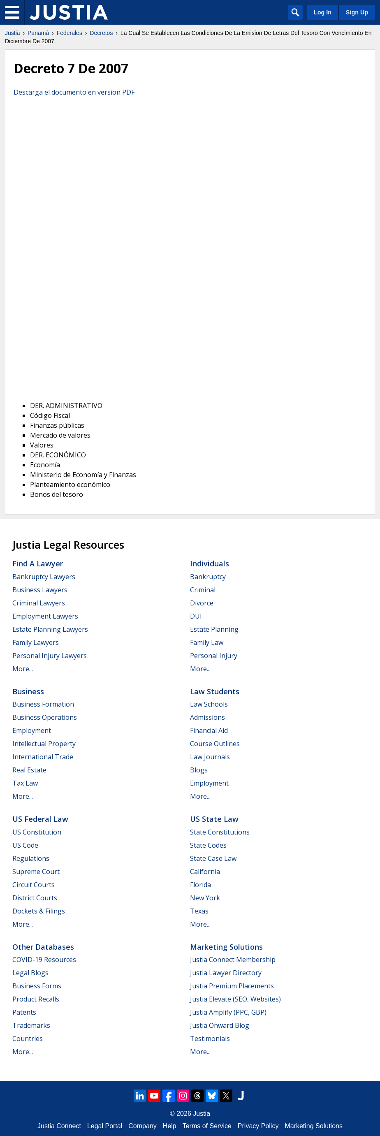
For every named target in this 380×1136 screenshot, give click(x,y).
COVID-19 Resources (44, 959)
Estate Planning (214, 629)
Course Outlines (215, 743)
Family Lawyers (35, 642)
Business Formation (43, 704)
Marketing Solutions (226, 947)
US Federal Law (40, 819)
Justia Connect (59, 1125)
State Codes (208, 845)
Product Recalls (35, 999)
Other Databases (43, 947)
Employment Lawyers (45, 616)
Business (28, 691)
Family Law (206, 642)
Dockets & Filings (38, 911)
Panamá (38, 33)
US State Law (214, 819)
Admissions (207, 717)
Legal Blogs (30, 972)
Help (169, 1125)
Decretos (101, 33)
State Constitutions (220, 832)
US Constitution (36, 832)
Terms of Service (207, 1125)
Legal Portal (104, 1125)
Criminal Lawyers (38, 602)
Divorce (201, 602)
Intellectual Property (44, 743)
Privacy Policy (258, 1125)
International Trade (42, 756)
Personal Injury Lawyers (49, 655)
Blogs (199, 769)
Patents (24, 1012)
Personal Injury (213, 655)
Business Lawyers (39, 589)
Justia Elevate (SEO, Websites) (235, 999)
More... (22, 668)
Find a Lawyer (37, 563)
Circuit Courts (33, 884)
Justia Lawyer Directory (226, 972)
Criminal (202, 589)
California (205, 871)
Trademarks (31, 1025)
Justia (12, 33)
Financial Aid (209, 730)
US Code (25, 845)
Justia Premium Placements (232, 985)
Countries (27, 1038)
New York (205, 897)
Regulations (30, 858)
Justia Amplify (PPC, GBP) (228, 1012)
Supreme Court (36, 871)
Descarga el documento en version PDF (74, 92)
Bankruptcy (208, 576)
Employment (31, 730)
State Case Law (213, 858)
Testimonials (210, 1038)
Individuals (209, 563)
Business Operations (44, 717)
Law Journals (210, 756)
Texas (199, 911)
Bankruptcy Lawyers (43, 576)
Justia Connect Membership (233, 959)
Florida (200, 884)
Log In (322, 12)
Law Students (214, 691)
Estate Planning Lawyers (50, 629)
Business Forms (36, 985)
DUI (196, 616)
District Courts (34, 897)
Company (142, 1125)
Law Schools (209, 704)
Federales (69, 33)
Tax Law (25, 783)
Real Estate (29, 769)
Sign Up (357, 12)
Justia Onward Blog (219, 1025)
